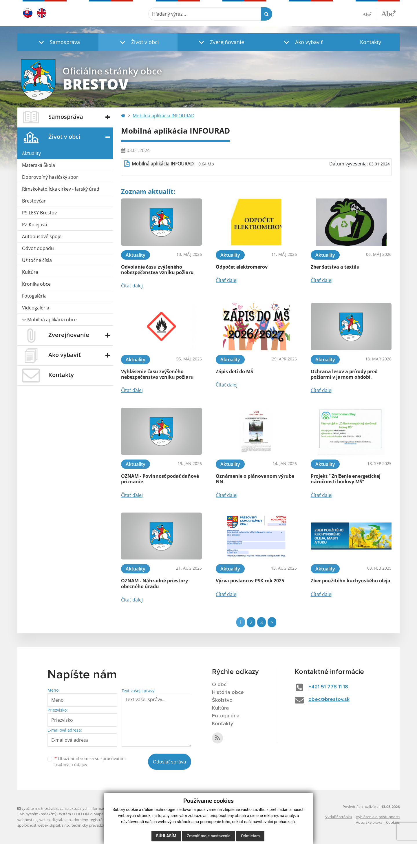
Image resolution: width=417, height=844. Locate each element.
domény (81, 819)
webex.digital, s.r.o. (55, 819)
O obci (220, 684)
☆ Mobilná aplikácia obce (49, 319)
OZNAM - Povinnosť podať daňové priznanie (160, 479)
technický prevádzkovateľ (94, 825)
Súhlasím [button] (166, 836)
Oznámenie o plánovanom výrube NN (255, 479)
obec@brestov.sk (329, 699)
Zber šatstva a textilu (335, 267)
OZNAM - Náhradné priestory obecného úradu (154, 583)
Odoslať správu (169, 762)
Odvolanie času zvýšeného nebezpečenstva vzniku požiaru (157, 270)
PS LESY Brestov (39, 212)
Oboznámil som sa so (90, 761)
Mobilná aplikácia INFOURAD (164, 115)
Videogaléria (35, 308)
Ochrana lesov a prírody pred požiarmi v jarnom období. (344, 374)
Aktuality (31, 153)
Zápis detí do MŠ (234, 371)
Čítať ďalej (132, 285)
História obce (228, 692)
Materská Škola (38, 165)
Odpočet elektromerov (242, 267)
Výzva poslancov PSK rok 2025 (250, 580)
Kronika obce (36, 284)
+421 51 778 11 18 (328, 687)
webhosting (27, 819)
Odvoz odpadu (38, 248)
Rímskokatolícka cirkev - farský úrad (60, 189)
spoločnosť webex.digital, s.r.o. (43, 825)
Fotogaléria (34, 296)
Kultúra (30, 272)
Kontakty (370, 42)
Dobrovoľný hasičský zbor (50, 177)
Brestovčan (34, 201)
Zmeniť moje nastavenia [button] (209, 836)
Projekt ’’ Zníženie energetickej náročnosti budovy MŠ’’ (346, 479)
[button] (57, 42)
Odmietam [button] (250, 836)
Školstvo (222, 700)
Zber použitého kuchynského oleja (350, 580)
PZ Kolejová (34, 224)
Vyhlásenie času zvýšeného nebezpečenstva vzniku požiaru (157, 374)
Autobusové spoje (41, 236)
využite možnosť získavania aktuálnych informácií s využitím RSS (74, 808)
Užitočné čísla (37, 260)
